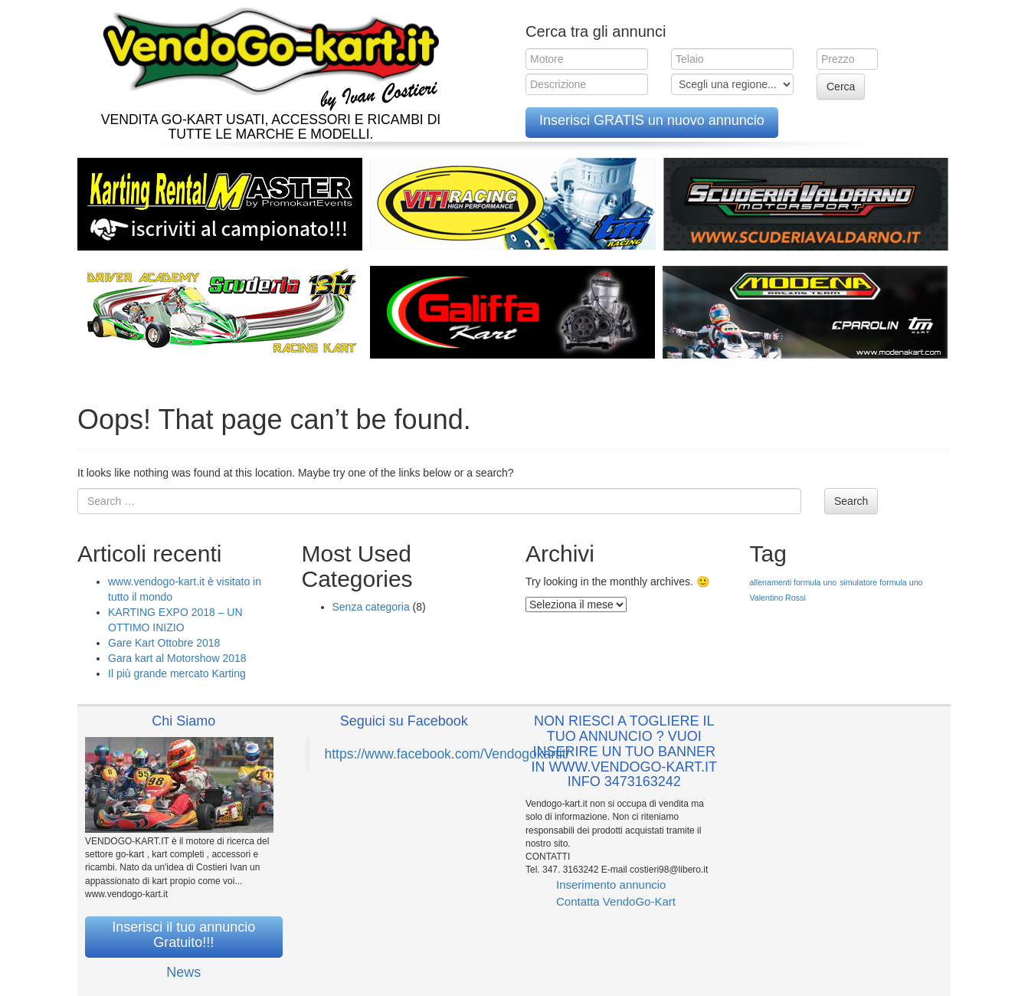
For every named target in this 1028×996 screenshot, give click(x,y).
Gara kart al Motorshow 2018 (177, 658)
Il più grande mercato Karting (177, 673)
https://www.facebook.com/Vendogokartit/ (447, 754)
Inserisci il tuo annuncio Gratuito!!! (183, 934)
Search (851, 501)
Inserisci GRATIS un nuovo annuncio (651, 120)
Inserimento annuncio (611, 884)
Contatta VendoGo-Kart (616, 901)
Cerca (841, 86)
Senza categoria (371, 607)
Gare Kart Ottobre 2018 (164, 643)
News (183, 972)
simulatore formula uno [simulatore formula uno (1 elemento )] (881, 582)
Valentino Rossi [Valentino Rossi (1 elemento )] (778, 597)
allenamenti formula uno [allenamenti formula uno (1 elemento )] (793, 582)
